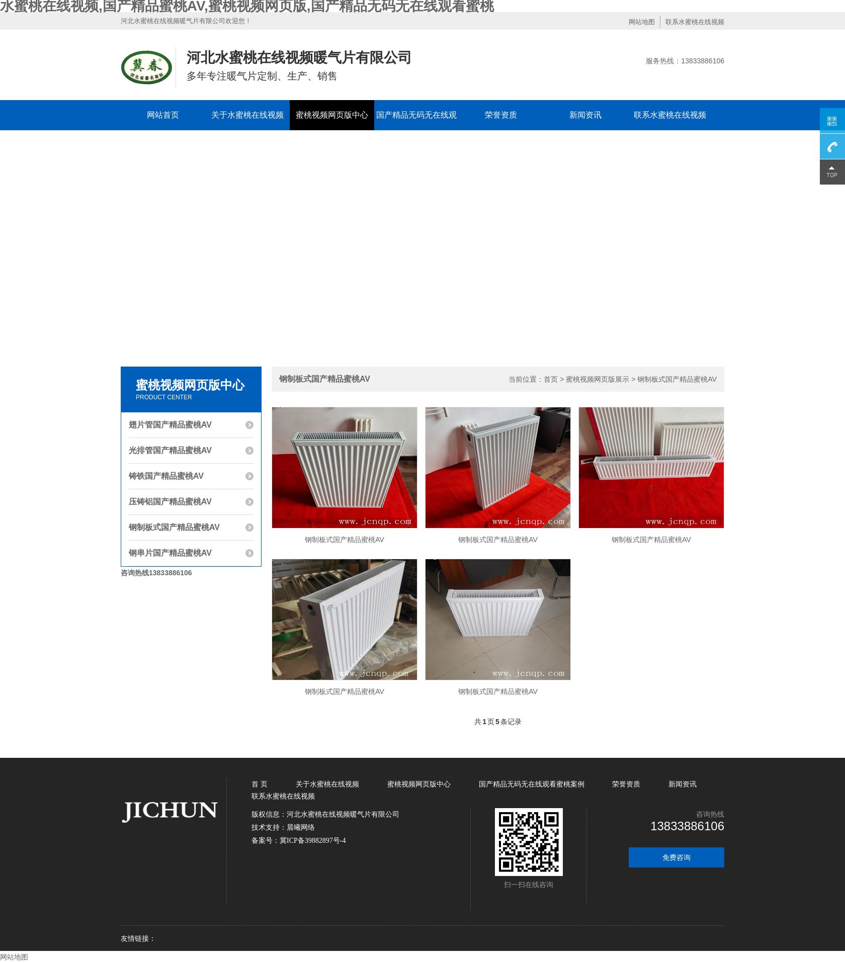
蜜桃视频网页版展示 (597, 379)
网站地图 (642, 22)
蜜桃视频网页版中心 (332, 115)
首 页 (260, 784)
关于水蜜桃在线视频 (247, 115)
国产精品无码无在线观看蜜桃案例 (416, 130)
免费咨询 (676, 857)
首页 (551, 379)
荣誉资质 (501, 115)
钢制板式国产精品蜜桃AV (677, 379)
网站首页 (163, 115)
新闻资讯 (585, 115)
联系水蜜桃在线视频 (694, 22)
